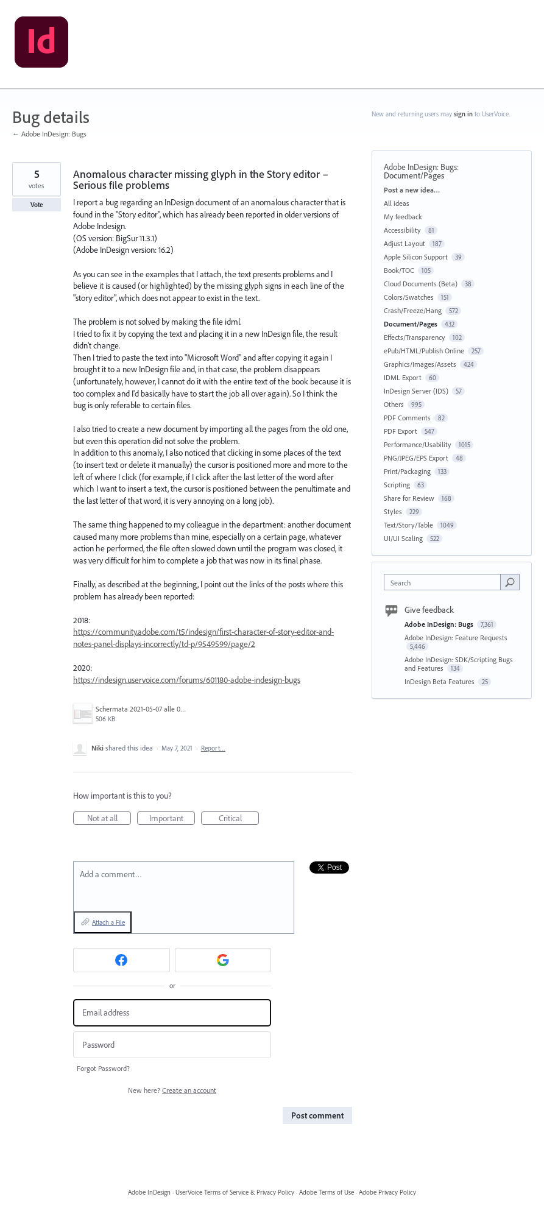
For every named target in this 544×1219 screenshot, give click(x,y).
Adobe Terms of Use (326, 1192)
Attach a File (108, 922)
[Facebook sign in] (121, 960)
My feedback (403, 216)
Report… (213, 748)
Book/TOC (399, 270)
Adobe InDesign (149, 1192)
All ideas (396, 203)
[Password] (172, 1045)
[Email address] (172, 1012)
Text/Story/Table (408, 524)
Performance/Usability (417, 444)
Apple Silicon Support (416, 256)
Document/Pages (414, 175)
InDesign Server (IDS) (416, 390)
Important (172, 819)
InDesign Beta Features (440, 681)
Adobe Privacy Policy (387, 1192)
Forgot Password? (103, 1068)
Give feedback (429, 609)
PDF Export (400, 431)
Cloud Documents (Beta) (420, 283)
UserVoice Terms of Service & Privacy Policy (234, 1192)
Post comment (317, 1115)
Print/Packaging (407, 471)
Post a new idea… (412, 189)
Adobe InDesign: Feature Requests (455, 637)
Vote (36, 204)
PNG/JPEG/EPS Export (416, 457)
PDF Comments (407, 417)
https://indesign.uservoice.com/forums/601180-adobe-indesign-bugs (186, 679)
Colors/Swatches (409, 297)
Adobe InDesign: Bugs (420, 166)
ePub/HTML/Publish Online (424, 350)
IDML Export (403, 377)
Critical (239, 819)
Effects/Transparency (414, 337)
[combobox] (445, 582)
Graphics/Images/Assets (420, 364)
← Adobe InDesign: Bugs (49, 133)
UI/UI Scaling (403, 538)
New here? (172, 1090)
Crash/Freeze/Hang (413, 310)
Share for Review (409, 498)
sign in (463, 114)
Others (394, 404)
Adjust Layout (404, 243)
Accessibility (402, 230)
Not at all (109, 819)
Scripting (397, 484)
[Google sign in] (223, 960)
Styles (393, 511)
